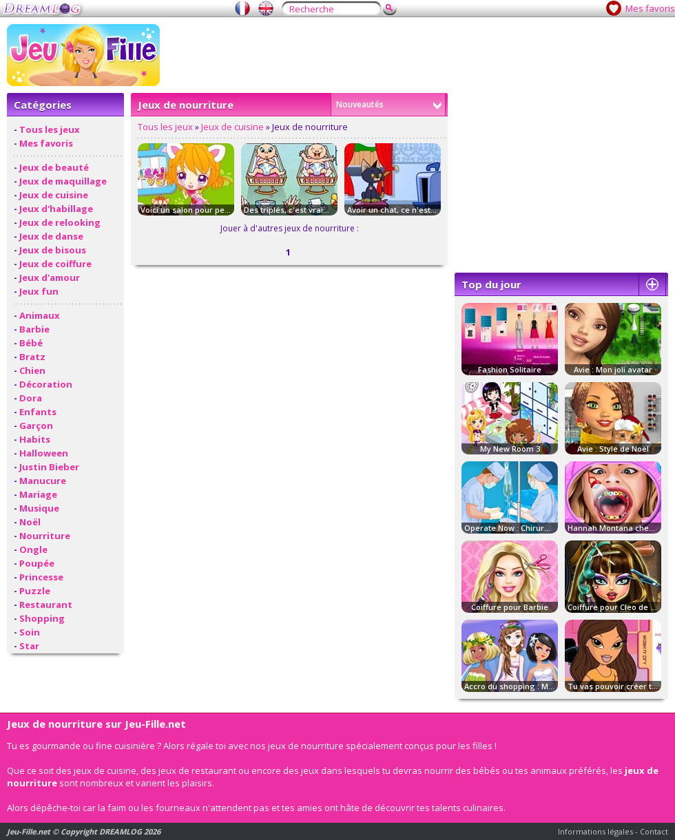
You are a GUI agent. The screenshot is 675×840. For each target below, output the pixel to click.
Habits (34, 439)
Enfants (37, 412)
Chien (32, 370)
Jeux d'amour (49, 277)
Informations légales (595, 831)
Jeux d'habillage (56, 208)
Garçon (36, 425)
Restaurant (45, 604)
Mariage (38, 494)
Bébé (31, 343)
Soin (29, 632)
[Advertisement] (487, 120)
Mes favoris (650, 8)
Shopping (42, 618)
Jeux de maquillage (63, 181)
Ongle (33, 549)
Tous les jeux (49, 129)
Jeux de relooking (60, 222)
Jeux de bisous (52, 250)
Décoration (45, 384)
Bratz (32, 356)
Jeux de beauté (54, 167)
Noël (30, 522)
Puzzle (34, 591)
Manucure (42, 480)
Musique (39, 508)
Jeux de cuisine (53, 195)
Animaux (39, 315)
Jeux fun (39, 291)
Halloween (43, 453)
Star (29, 646)
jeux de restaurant (197, 770)
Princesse (41, 577)
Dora (30, 398)
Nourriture (44, 535)
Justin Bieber (49, 467)
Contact (654, 831)
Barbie (34, 329)
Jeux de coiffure (55, 264)
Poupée (36, 563)
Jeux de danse (51, 236)
